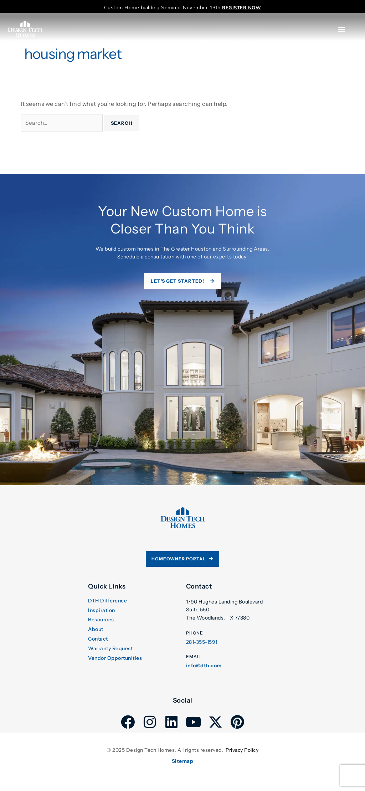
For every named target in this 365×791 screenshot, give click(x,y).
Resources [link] (101, 621)
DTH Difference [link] (107, 602)
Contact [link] (98, 640)
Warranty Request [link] (110, 649)
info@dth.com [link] (204, 666)
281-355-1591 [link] (201, 643)
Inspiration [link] (101, 611)
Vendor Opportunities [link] (115, 659)
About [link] (95, 630)
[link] (241, 7)
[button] (342, 29)
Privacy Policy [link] (242, 751)
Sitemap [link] (183, 762)
